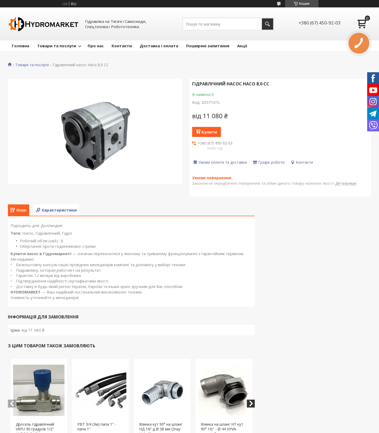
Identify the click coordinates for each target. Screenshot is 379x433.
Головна (20, 45)
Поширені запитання (207, 45)
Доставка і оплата (159, 45)
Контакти (122, 45)
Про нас (96, 45)
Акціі (242, 45)
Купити (209, 132)
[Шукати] (267, 24)
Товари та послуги (56, 45)
